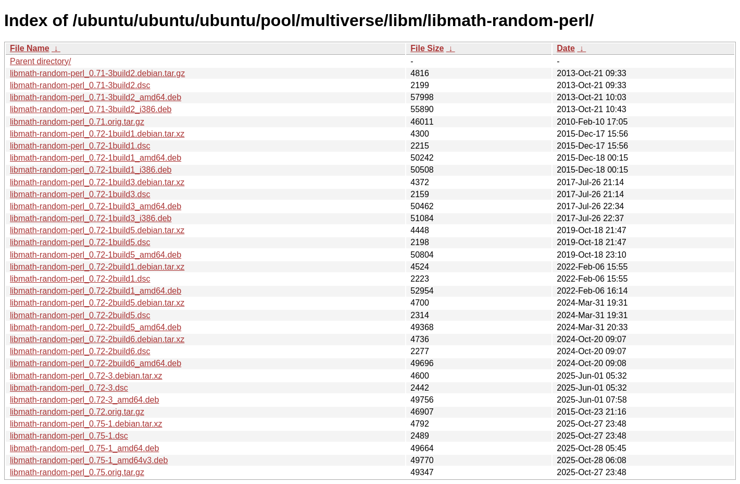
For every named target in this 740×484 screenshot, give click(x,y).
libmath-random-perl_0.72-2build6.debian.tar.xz (97, 339)
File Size (427, 48)
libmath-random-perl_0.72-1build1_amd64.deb (95, 157)
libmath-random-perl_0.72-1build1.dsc (80, 145)
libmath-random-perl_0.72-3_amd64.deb (84, 399)
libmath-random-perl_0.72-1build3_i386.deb (90, 218)
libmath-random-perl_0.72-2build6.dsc (80, 351)
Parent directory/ (40, 61)
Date (566, 48)
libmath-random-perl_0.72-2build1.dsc (80, 278)
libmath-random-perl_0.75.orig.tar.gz (77, 472)
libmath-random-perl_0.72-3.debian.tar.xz (86, 375)
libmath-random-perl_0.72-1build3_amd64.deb (95, 206)
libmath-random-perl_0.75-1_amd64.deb (84, 448)
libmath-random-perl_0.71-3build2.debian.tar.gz (97, 73)
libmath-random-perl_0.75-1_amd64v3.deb (89, 460)
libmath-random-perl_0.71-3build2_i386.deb (90, 109)
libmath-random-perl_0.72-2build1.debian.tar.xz (97, 266)
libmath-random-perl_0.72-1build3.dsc (80, 194)
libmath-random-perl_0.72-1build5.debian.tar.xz (97, 230)
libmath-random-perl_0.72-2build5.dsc (80, 315)
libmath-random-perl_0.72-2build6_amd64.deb (95, 363)
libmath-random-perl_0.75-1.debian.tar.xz (86, 423)
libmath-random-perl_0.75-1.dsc (69, 435)
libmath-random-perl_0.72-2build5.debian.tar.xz (97, 302)
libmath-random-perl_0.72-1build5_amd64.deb (95, 254)
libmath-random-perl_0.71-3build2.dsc (80, 85)
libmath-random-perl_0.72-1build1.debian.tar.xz (97, 133)
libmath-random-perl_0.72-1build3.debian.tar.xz (97, 182)
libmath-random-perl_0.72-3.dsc (69, 387)
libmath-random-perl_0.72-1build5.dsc (80, 242)
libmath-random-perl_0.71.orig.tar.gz (77, 121)
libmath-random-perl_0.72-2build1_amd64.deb (95, 290)
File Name (29, 48)
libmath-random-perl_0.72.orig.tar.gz (77, 411)
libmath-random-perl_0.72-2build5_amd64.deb (95, 327)
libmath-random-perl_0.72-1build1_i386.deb (90, 169)
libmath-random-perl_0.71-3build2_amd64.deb (95, 97)
